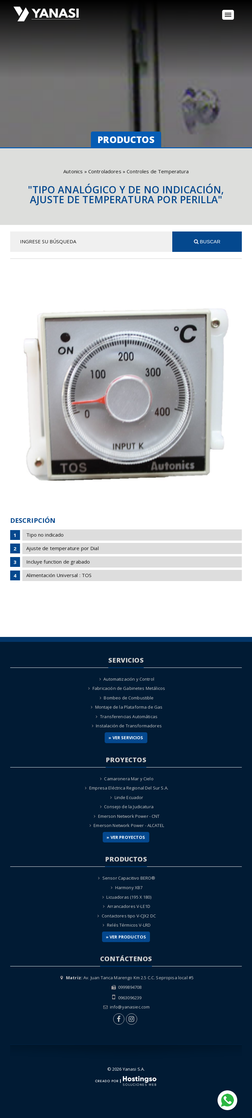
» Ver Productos (126, 937)
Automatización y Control (128, 679)
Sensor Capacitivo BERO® (128, 878)
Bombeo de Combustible (129, 698)
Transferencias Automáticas (129, 716)
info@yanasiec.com (130, 1007)
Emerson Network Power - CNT (129, 816)
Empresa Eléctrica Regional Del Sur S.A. (128, 788)
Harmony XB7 (129, 887)
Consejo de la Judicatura (129, 807)
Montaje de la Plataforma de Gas (129, 707)
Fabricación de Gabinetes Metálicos (129, 688)
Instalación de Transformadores (129, 726)
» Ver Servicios (126, 738)
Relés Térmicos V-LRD (129, 925)
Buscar (207, 241)
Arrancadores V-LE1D (128, 906)
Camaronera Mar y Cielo (128, 779)
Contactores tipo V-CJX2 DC (129, 916)
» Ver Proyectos (126, 837)
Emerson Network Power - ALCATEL (129, 825)
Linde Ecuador (129, 797)
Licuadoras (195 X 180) (128, 897)
